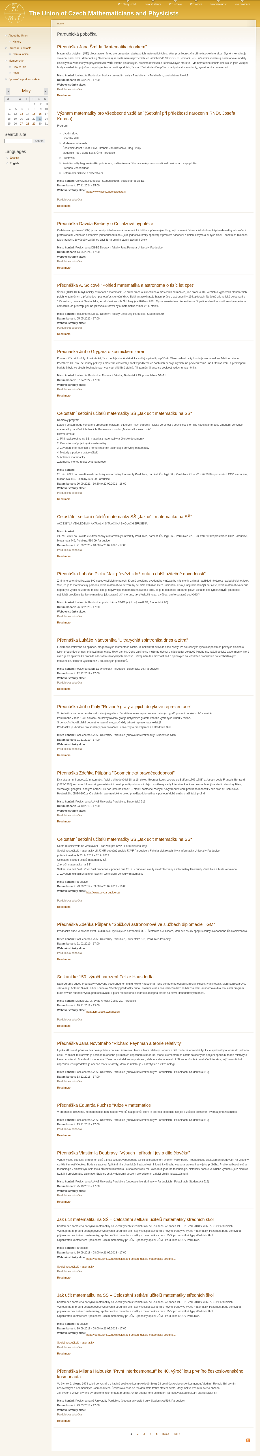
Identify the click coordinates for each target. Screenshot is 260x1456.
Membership (16, 60)
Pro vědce (196, 4)
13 (21, 113)
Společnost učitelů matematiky (75, 1266)
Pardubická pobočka (69, 89)
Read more (64, 95)
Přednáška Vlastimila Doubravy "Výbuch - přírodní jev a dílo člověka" (123, 1152)
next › (165, 1434)
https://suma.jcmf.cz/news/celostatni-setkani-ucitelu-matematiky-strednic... (131, 1258)
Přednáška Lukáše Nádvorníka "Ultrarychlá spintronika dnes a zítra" (122, 640)
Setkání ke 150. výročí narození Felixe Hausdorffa (105, 976)
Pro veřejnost (219, 4)
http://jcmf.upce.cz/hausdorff (103, 1011)
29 (33, 123)
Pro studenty (153, 4)
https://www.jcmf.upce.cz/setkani (106, 191)
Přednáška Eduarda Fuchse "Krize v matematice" (104, 1105)
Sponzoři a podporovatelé (24, 79)
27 (21, 123)
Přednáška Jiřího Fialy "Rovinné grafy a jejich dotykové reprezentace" (124, 706)
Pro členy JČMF (127, 4)
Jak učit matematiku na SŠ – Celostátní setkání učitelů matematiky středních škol (135, 1219)
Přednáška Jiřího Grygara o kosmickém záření (102, 351)
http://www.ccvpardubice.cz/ (103, 892)
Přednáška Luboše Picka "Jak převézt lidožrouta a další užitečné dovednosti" (131, 573)
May (26, 90)
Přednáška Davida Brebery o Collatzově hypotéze (105, 223)
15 (33, 113)
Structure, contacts (20, 48)
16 (40, 113)
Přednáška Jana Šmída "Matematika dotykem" (102, 46)
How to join (19, 67)
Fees (16, 72)
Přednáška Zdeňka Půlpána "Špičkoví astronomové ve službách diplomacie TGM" (136, 924)
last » (177, 1434)
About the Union (18, 35)
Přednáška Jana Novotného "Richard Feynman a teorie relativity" (119, 1043)
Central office (20, 54)
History (17, 41)
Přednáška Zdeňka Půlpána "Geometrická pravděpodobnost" (116, 772)
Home (60, 23)
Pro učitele (175, 4)
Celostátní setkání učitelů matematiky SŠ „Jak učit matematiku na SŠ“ (124, 413)
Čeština (14, 158)
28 (27, 123)
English (14, 163)
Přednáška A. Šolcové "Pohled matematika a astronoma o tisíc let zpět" (125, 285)
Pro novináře (242, 4)
